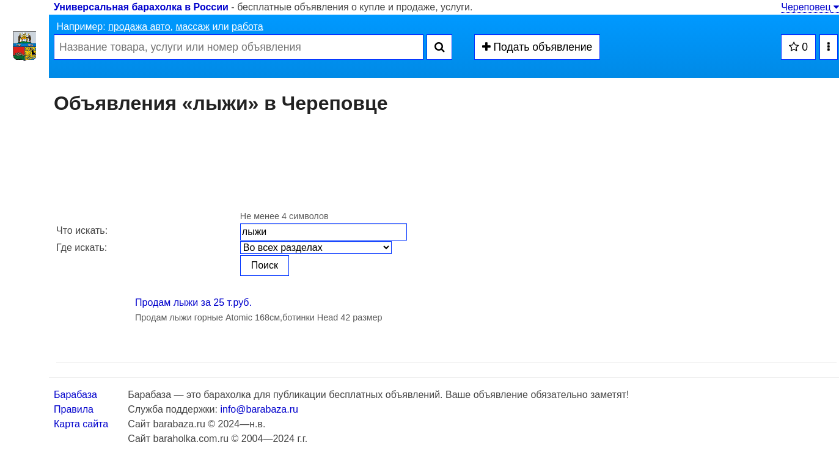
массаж (192, 26)
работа (247, 26)
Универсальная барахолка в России (141, 7)
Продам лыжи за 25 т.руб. (193, 302)
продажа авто (139, 26)
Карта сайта (81, 424)
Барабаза (75, 394)
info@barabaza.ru (259, 409)
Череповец (810, 7)
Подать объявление (537, 47)
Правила (73, 409)
